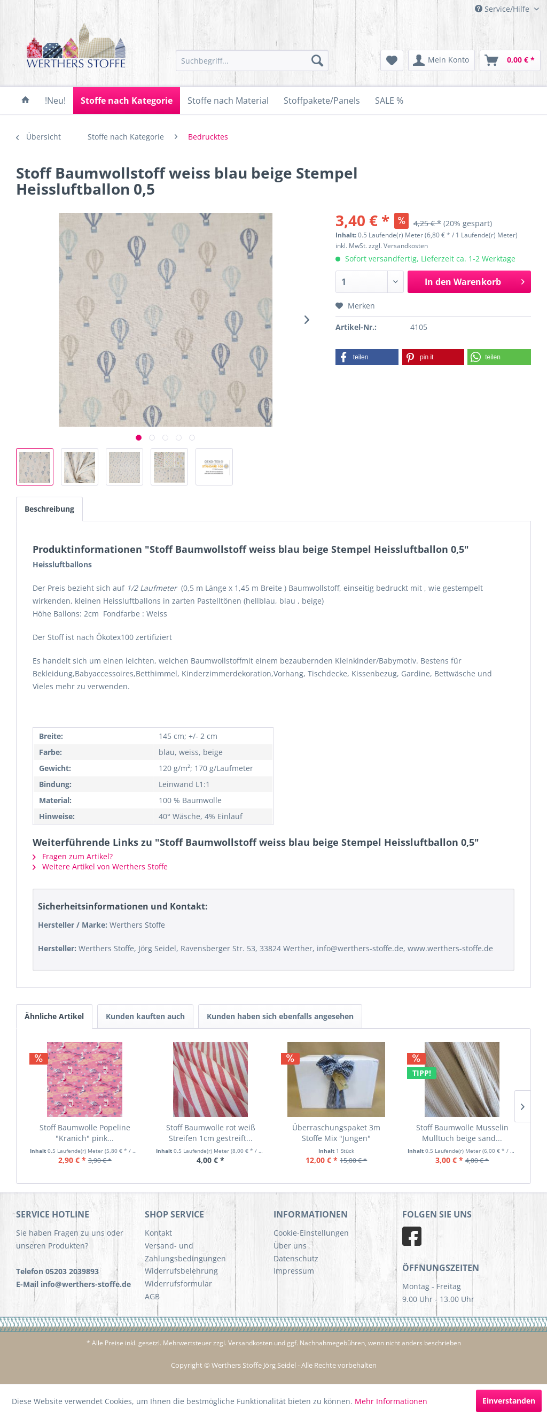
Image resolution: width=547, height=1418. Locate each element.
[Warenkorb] (510, 60)
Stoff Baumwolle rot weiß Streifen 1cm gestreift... (210, 1132)
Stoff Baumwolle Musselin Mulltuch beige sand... (462, 1132)
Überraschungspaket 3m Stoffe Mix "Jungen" (336, 1132)
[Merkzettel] (391, 60)
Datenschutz (296, 1258)
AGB (152, 1296)
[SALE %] (389, 100)
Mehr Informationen (391, 1401)
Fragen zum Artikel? (73, 856)
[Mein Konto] (441, 60)
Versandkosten (250, 1342)
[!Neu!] (55, 100)
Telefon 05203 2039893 (57, 1271)
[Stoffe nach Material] (228, 100)
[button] (367, 357)
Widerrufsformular (178, 1283)
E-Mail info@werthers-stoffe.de (73, 1284)
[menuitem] (252, 60)
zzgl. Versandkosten (398, 245)
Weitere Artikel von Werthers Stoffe (100, 866)
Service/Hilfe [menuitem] (503, 9)
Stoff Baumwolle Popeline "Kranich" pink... (85, 1132)
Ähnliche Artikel (54, 1016)
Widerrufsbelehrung (181, 1271)
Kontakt (158, 1233)
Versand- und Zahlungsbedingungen (185, 1251)
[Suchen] (317, 60)
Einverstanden (508, 1401)
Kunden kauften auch (145, 1016)
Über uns (290, 1245)
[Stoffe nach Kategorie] (126, 100)
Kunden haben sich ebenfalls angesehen (280, 1016)
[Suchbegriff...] (252, 60)
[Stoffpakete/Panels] (322, 100)
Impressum (294, 1271)
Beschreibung (49, 509)
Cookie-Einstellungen (311, 1233)
